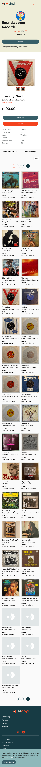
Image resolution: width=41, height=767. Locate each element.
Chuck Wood (6, 394)
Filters (36, 158)
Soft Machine (26, 249)
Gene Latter (25, 365)
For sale (4, 723)
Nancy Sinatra (7, 656)
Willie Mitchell (6, 336)
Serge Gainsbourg (8, 598)
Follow (20, 41)
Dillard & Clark (7, 278)
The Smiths (5, 482)
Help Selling (6, 717)
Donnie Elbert (26, 336)
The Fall (24, 453)
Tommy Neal (12, 96)
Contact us (5, 748)
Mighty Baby (25, 482)
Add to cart (20, 117)
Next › (28, 166)
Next (35, 72)
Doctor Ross (25, 569)
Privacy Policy (6, 739)
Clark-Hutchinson (8, 249)
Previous (6, 72)
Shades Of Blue (7, 423)
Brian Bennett (6, 220)
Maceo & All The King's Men (11, 569)
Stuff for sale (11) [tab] (30, 151)
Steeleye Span (7, 627)
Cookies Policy (6, 745)
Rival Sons (25, 511)
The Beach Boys (7, 191)
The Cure (24, 278)
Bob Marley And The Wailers (11, 540)
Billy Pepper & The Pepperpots (12, 685)
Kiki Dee (24, 307)
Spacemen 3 (6, 453)
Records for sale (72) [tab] (10, 151)
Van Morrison (26, 627)
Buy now (20, 123)
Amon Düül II (25, 220)
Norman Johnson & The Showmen (13, 365)
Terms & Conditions (7, 742)
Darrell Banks (26, 394)
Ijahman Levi (25, 423)
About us (5, 720)
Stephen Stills (26, 540)
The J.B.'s (24, 656)
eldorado (5, 726)
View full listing (7, 102)
